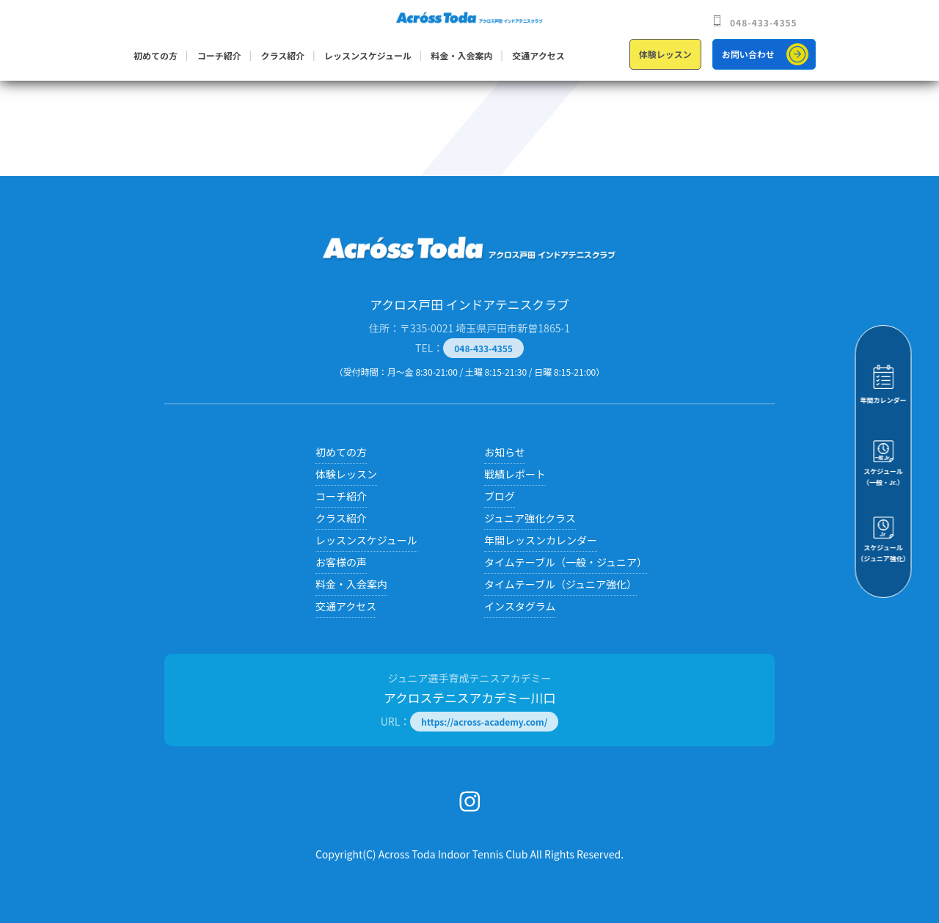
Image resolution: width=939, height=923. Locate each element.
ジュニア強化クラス (530, 518)
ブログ (499, 496)
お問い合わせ (748, 54)
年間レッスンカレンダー (540, 540)
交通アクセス (538, 55)
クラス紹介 (282, 55)
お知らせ (504, 452)
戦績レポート (515, 474)
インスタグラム (519, 606)
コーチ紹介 (219, 55)
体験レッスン (665, 54)
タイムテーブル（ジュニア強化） (560, 584)
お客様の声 (341, 562)
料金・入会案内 (462, 55)
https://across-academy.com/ (484, 721)
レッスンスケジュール (368, 55)
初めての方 (156, 55)
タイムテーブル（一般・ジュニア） (565, 562)
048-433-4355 (763, 22)
